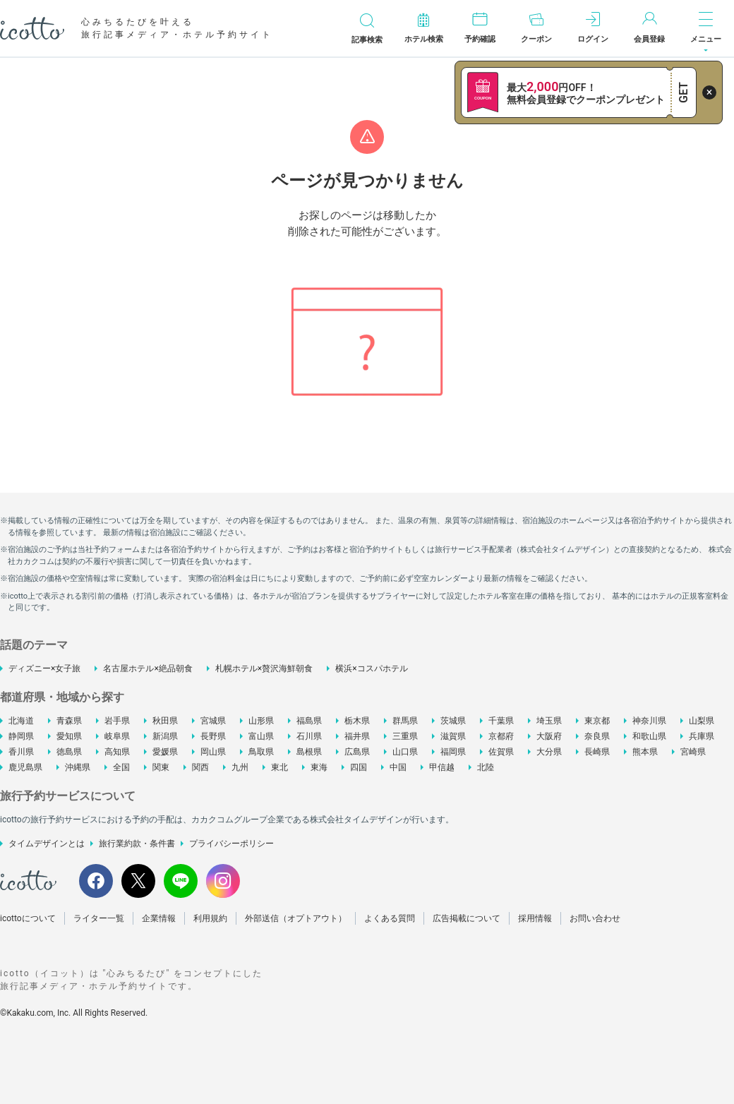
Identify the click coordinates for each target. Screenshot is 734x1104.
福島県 (309, 721)
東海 (319, 767)
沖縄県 (77, 767)
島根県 (309, 752)
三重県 (405, 736)
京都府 (501, 736)
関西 (200, 767)
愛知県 (69, 736)
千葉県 (501, 721)
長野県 (213, 736)
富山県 (261, 736)
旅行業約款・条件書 (137, 843)
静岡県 (21, 736)
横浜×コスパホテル (371, 668)
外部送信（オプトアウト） (296, 918)
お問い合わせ (595, 918)
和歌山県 (649, 736)
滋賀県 (453, 736)
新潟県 (165, 736)
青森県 (69, 721)
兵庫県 (701, 736)
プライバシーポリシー (231, 843)
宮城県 (213, 721)
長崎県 (597, 752)
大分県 (549, 752)
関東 (160, 767)
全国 (121, 767)
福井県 (357, 736)
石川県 (309, 736)
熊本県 (645, 752)
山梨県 (701, 721)
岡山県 (213, 752)
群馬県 (405, 721)
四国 (358, 767)
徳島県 (69, 752)
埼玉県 (549, 721)
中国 (398, 767)
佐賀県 (501, 752)
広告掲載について (466, 918)
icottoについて (28, 918)
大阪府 (549, 736)
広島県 (357, 752)
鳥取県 (261, 752)
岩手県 (117, 721)
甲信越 (442, 767)
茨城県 (453, 721)
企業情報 (159, 918)
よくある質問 (389, 918)
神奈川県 (649, 721)
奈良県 (597, 736)
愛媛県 (165, 752)
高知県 (117, 752)
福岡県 (453, 752)
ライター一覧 (98, 918)
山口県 (405, 752)
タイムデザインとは (46, 843)
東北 (279, 767)
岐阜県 (117, 736)
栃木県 (357, 721)
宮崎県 (693, 752)
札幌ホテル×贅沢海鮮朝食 (264, 668)
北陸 (485, 767)
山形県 (261, 721)
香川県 (21, 752)
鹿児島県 (25, 767)
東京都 (597, 721)
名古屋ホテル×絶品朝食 (147, 668)
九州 (239, 767)
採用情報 (535, 918)
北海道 (21, 721)
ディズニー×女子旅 (44, 668)
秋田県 (165, 721)
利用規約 (210, 918)
